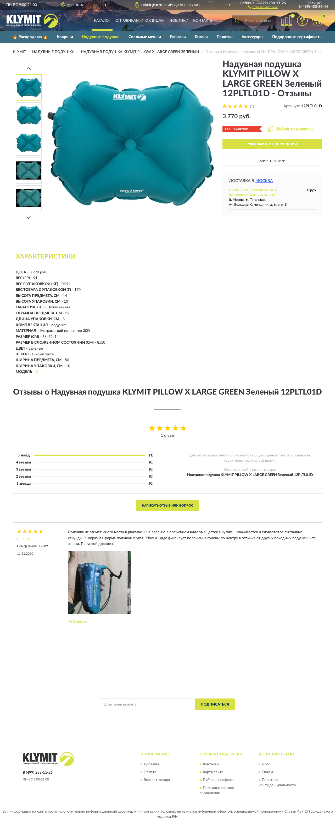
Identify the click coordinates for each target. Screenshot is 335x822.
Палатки (225, 37)
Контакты (203, 20)
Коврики (65, 37)
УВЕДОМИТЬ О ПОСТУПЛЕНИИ (272, 144)
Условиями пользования (214, 716)
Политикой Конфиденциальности (168, 716)
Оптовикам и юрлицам (140, 20)
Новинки (178, 20)
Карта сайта (213, 772)
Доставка (152, 764)
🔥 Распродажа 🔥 (30, 37)
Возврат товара (157, 780)
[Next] (29, 217)
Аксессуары (252, 37)
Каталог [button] (102, 20)
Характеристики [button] (272, 161)
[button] (263, 6)
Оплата (150, 772)
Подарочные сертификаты (297, 37)
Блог (266, 764)
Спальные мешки (145, 37)
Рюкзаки (178, 37)
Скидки (268, 772)
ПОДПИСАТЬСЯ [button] (215, 704)
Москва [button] (264, 181)
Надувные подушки (101, 37)
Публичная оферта (218, 780)
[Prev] (29, 68)
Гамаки (201, 37)
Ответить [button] (78, 622)
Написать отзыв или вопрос (167, 505)
